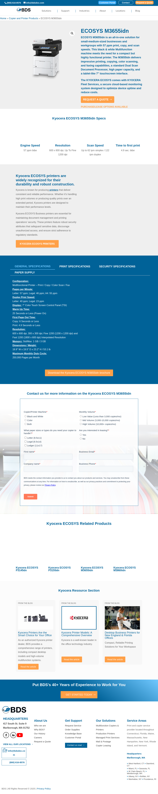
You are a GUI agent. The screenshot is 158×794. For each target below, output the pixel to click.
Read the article (28, 666)
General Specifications (32, 266)
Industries (84, 11)
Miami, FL (133, 769)
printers (54, 190)
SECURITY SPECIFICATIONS (117, 266)
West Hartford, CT (136, 764)
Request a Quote (144, 3)
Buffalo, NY (145, 776)
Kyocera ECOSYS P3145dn (27, 569)
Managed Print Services (107, 738)
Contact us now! (74, 745)
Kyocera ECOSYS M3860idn (124, 569)
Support (65, 11)
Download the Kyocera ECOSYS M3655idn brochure (79, 372)
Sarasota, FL (144, 769)
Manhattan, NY (135, 779)
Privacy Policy (44, 789)
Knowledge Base (73, 733)
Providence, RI (150, 779)
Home (3, 18)
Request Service (73, 725)
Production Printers (105, 733)
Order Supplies (72, 729)
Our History (39, 733)
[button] (72, 33)
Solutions (46, 11)
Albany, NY (133, 776)
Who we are (40, 725)
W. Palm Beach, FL (136, 772)
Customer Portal (107, 3)
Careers (38, 738)
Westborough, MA (134, 774)
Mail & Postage (103, 742)
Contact (126, 3)
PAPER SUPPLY (25, 272)
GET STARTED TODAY (79, 694)
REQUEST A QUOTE (96, 99)
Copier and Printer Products (23, 18)
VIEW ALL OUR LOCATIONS (17, 744)
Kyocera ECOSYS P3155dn (59, 569)
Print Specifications (74, 266)
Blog (137, 11)
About (102, 11)
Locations (120, 11)
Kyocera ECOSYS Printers (37, 244)
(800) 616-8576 (14, 3)
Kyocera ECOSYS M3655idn (92, 569)
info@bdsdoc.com (16, 753)
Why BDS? (39, 729)
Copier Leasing (103, 746)
